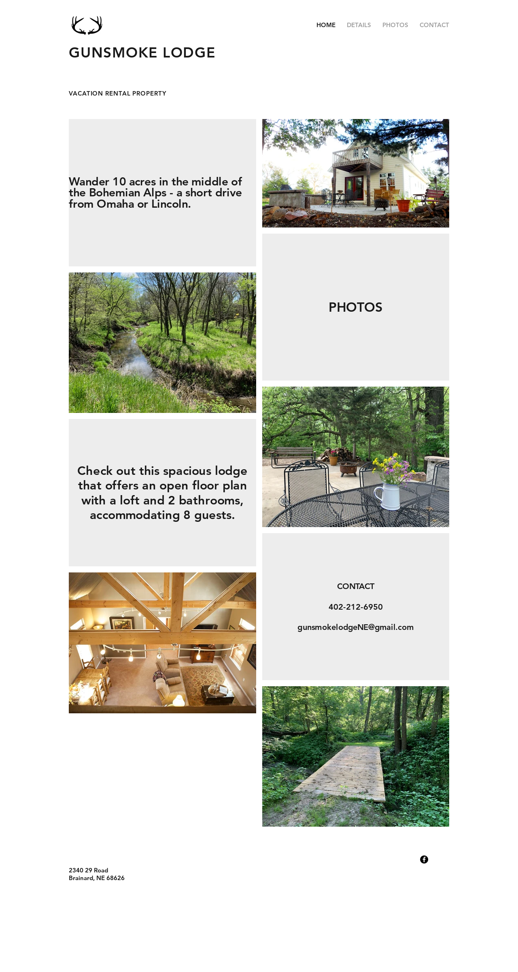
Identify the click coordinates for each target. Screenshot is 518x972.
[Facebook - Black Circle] (424, 859)
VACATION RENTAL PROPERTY (117, 93)
